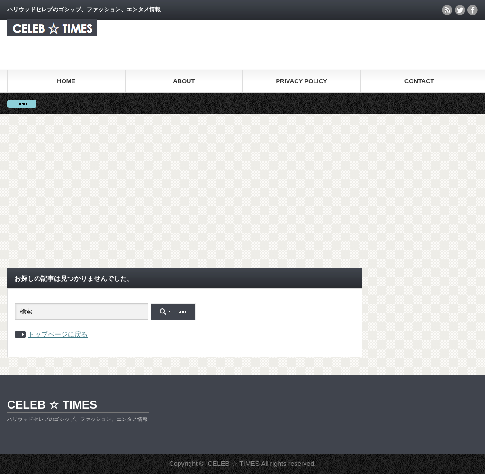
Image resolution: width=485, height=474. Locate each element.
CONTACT (419, 81)
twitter (460, 10)
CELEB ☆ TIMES (52, 404)
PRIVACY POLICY (301, 81)
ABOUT (184, 81)
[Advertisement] (242, 191)
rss (447, 10)
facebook (472, 10)
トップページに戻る (58, 334)
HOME (66, 81)
